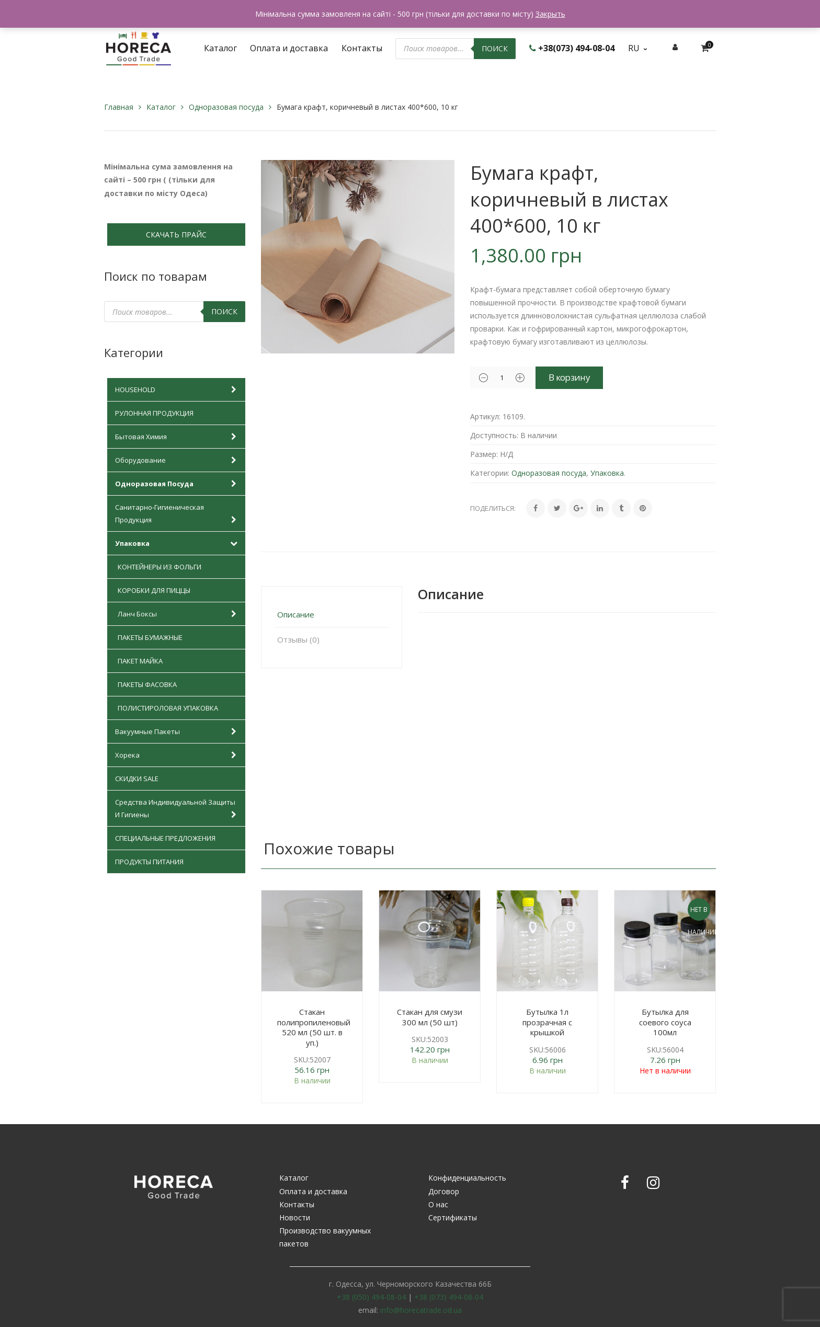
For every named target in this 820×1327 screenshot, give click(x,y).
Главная (118, 107)
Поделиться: (493, 508)
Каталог (161, 107)
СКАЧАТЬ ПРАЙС (176, 234)
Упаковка (177, 543)
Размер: (484, 454)
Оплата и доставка (313, 1191)
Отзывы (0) (298, 639)
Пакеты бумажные (150, 637)
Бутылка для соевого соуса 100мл (665, 1021)
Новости (294, 1217)
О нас (438, 1204)
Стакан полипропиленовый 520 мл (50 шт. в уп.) (313, 1027)
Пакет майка (140, 661)
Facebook (625, 1182)
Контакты (296, 1204)
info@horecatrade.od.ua (421, 1310)
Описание (295, 614)
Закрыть (550, 14)
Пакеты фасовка (147, 684)
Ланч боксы (179, 614)
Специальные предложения (165, 838)
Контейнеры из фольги (159, 566)
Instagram (653, 1182)
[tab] (332, 615)
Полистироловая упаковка (168, 708)
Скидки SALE (136, 778)
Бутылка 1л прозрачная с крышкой (547, 1021)
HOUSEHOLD (177, 389)
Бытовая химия (177, 436)
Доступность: (494, 435)
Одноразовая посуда (226, 107)
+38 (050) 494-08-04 (371, 1297)
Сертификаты (452, 1217)
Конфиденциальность (467, 1178)
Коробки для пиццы (154, 590)
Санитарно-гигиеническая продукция (177, 514)
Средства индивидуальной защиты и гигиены (177, 809)
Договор (443, 1191)
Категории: (489, 473)
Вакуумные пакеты (177, 731)
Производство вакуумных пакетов (325, 1237)
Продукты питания (149, 861)
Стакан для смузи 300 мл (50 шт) (429, 1016)
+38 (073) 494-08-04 (448, 1297)
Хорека (177, 755)
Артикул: (485, 416)
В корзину (580, 377)
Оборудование (177, 460)
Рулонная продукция (154, 413)
